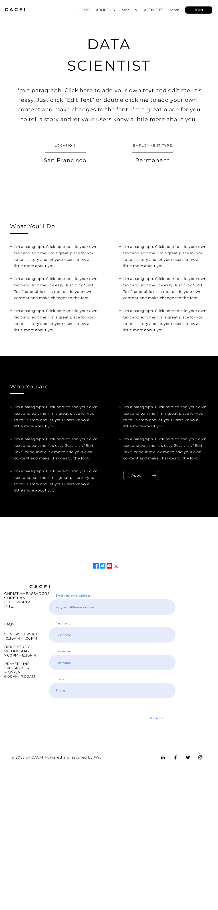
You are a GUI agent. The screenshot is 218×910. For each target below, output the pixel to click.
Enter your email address (73, 595)
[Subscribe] (157, 718)
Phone (60, 679)
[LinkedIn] (163, 757)
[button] (198, 10)
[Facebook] (96, 566)
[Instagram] (116, 566)
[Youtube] (109, 566)
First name (63, 623)
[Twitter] (102, 566)
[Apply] (136, 475)
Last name (63, 651)
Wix (97, 757)
